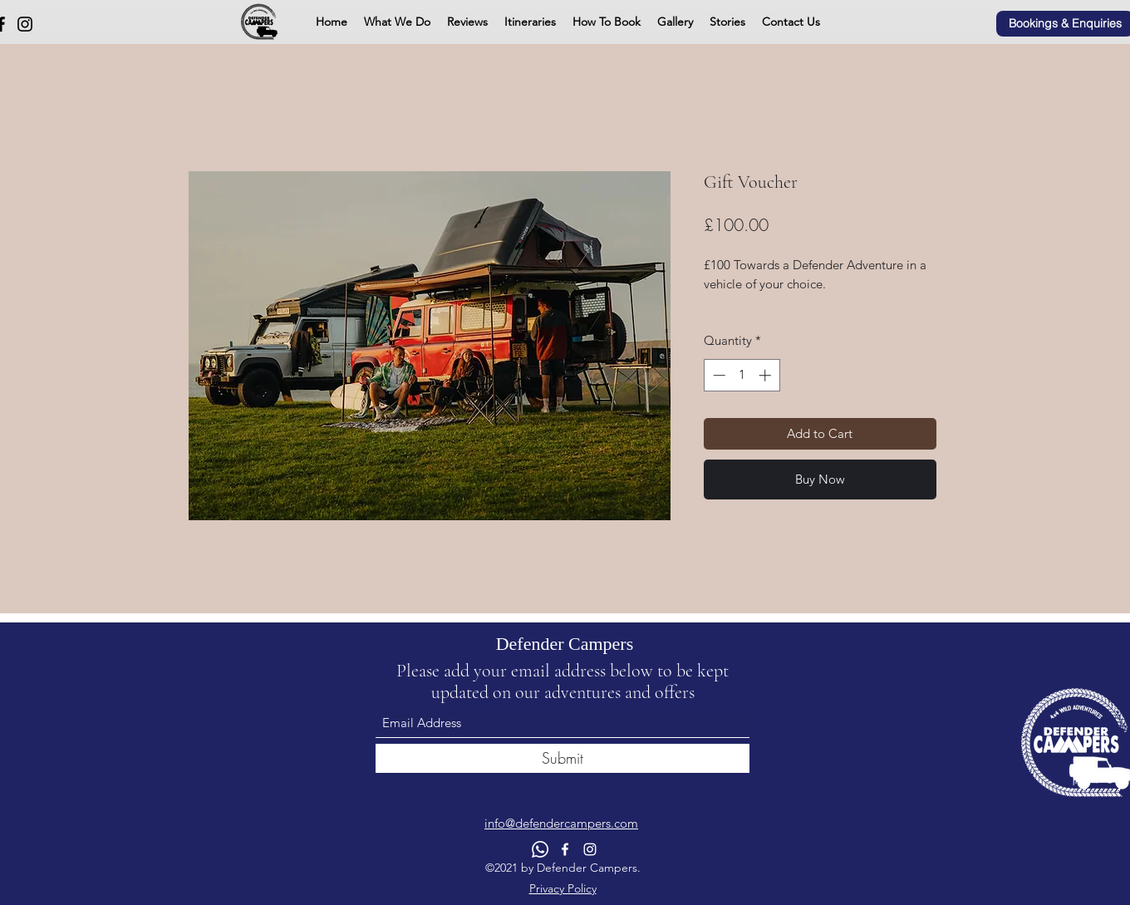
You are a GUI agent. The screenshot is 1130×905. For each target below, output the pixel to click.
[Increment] (766, 375)
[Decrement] (717, 375)
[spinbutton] (741, 375)
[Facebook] (565, 849)
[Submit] (562, 758)
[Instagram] (25, 24)
